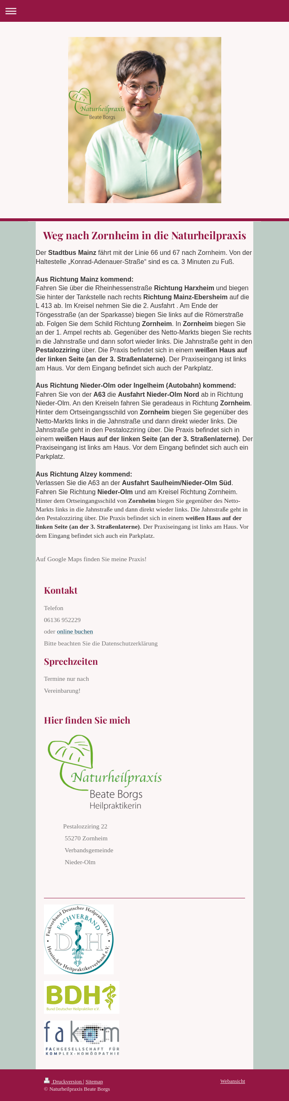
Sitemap (94, 1081)
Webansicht (232, 1081)
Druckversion (63, 1081)
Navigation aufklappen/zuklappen (144, 11)
